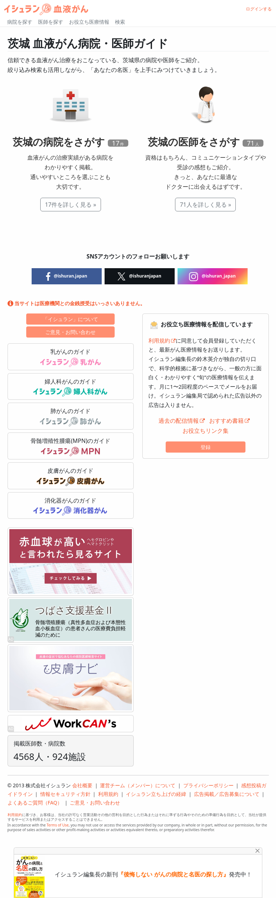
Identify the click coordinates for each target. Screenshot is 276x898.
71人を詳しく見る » (205, 205)
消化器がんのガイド (70, 506)
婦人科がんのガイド (70, 387)
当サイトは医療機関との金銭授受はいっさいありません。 (77, 303)
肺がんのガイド (70, 416)
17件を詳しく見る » (70, 205)
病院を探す (19, 21)
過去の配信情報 (178, 421)
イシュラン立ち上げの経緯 (156, 794)
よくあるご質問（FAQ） (35, 802)
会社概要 (82, 785)
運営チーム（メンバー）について (137, 785)
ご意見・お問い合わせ (70, 332)
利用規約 (159, 340)
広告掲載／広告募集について (226, 794)
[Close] (257, 851)
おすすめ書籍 (226, 421)
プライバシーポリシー (208, 785)
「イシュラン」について (70, 319)
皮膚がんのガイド (71, 476)
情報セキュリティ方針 (65, 794)
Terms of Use (58, 825)
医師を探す (50, 21)
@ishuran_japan (212, 276)
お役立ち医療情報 (89, 21)
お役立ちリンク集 (206, 431)
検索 (120, 21)
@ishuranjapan (139, 276)
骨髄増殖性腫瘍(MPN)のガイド (70, 446)
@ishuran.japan (66, 276)
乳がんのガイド (70, 357)
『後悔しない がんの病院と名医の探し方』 (173, 874)
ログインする (259, 9)
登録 (206, 447)
